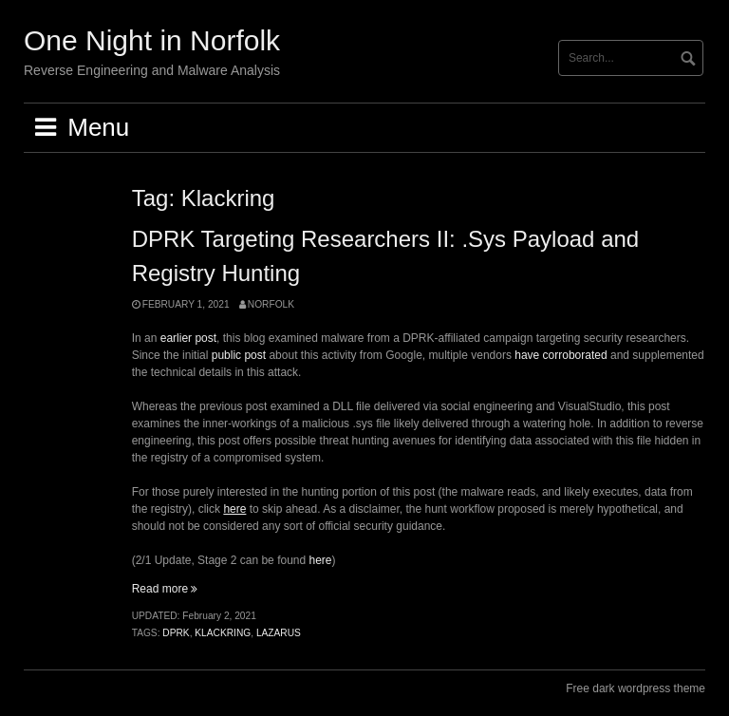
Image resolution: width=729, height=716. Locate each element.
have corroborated (560, 355)
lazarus (278, 633)
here (320, 560)
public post (239, 355)
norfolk (271, 304)
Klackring (223, 633)
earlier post (188, 338)
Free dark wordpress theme (635, 688)
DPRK (175, 633)
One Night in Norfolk (152, 40)
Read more (165, 588)
